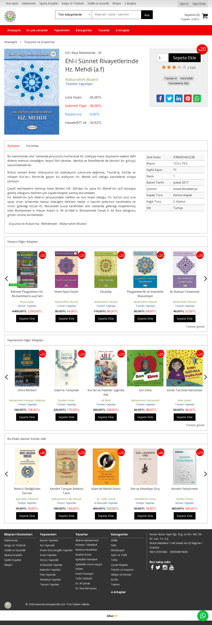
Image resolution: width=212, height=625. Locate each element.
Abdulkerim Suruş (145, 499)
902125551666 (158, 552)
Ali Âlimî (105, 400)
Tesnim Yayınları (66, 306)
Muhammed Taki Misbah (66, 499)
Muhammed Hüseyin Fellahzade (28, 400)
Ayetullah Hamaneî (27, 499)
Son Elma (145, 390)
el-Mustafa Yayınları (106, 503)
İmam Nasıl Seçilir (66, 292)
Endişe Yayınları (27, 503)
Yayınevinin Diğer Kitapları (25, 340)
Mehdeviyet (49, 224)
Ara (146, 15)
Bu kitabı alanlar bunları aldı (26, 439)
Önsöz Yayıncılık (66, 503)
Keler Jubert (185, 400)
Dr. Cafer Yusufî (106, 499)
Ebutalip (106, 292)
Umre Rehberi (27, 390)
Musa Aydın (27, 302)
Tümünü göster (195, 326)
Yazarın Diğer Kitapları (22, 242)
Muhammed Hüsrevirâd (145, 400)
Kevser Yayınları (27, 306)
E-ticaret (100, 615)
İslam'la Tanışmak (66, 390)
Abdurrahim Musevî (66, 302)
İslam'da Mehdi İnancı (106, 489)
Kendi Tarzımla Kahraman (184, 390)
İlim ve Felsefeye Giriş (145, 489)
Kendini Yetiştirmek (184, 489)
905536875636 (179, 552)
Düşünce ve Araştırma (24, 224)
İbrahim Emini (66, 400)
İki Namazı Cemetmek (185, 292)
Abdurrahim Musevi (72, 224)
